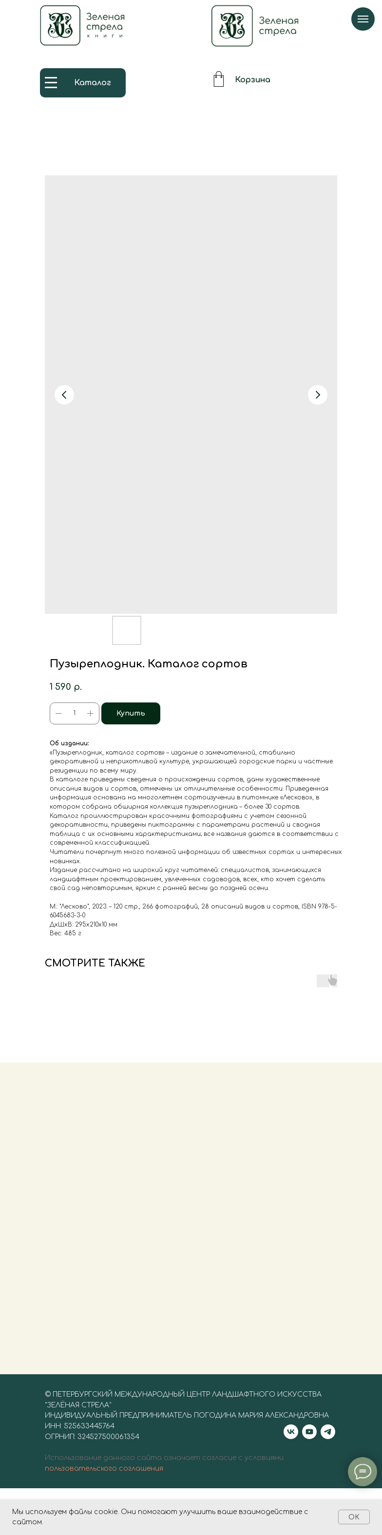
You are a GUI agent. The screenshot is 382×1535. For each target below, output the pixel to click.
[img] (255, 26)
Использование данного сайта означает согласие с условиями (164, 1469)
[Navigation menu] (363, 19)
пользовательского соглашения (104, 1480)
